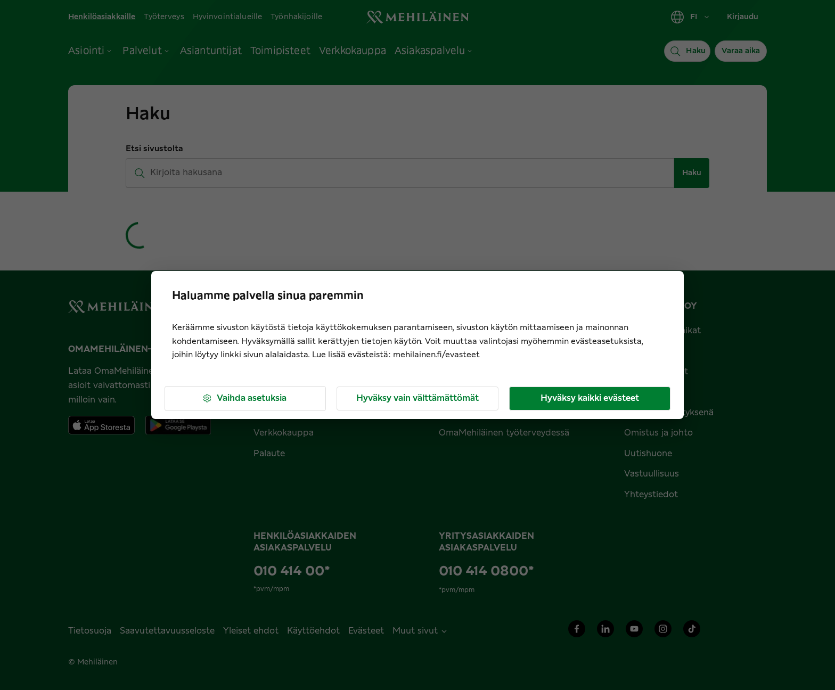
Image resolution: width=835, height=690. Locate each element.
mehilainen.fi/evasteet (436, 355)
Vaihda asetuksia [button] (244, 398)
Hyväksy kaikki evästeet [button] (590, 398)
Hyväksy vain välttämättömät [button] (417, 398)
